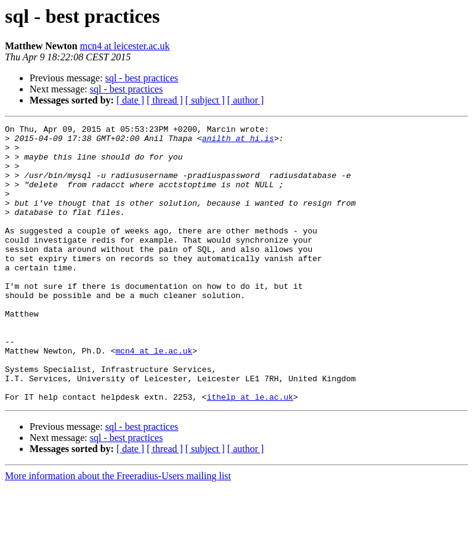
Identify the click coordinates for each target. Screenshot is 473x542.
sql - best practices (142, 78)
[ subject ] (205, 100)
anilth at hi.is (238, 141)
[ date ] (130, 100)
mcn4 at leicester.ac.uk (125, 46)
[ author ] (245, 100)
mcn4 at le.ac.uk (153, 396)
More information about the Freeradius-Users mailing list (118, 531)
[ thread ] (165, 100)
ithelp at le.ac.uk (250, 452)
